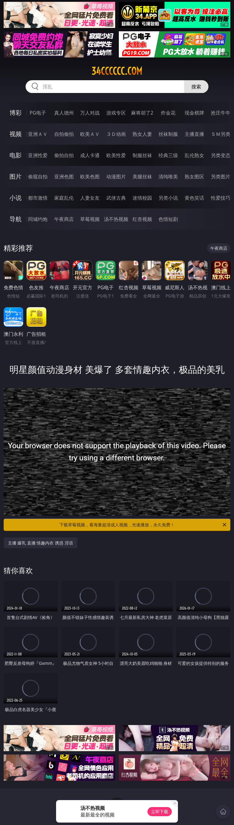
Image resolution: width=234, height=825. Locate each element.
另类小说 (168, 197)
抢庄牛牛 (220, 112)
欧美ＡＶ (90, 134)
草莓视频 (90, 219)
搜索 (196, 86)
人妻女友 (90, 197)
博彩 (15, 112)
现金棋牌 (194, 112)
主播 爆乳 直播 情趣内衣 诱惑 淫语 (40, 543)
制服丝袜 (142, 155)
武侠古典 (116, 197)
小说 (15, 198)
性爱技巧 (220, 197)
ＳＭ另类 (220, 134)
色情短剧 (168, 219)
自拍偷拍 (64, 134)
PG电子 (38, 112)
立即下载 (159, 811)
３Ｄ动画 (116, 134)
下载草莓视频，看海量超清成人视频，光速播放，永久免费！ (143, 524)
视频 (15, 134)
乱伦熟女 (194, 155)
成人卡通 (90, 155)
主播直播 (194, 134)
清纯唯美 (168, 176)
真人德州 (64, 112)
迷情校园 (142, 197)
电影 (15, 155)
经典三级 (168, 155)
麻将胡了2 (142, 112)
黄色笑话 (194, 197)
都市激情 (38, 197)
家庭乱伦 (64, 197)
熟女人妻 (142, 134)
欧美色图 (90, 176)
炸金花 (168, 112)
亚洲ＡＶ (38, 134)
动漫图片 (116, 176)
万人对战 (90, 112)
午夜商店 (64, 219)
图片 (15, 176)
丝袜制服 (168, 134)
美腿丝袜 (142, 176)
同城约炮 (38, 219)
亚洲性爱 (38, 155)
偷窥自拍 (38, 176)
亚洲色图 (64, 176)
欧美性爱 (116, 155)
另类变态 (220, 155)
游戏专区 (116, 112)
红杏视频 (142, 219)
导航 (15, 219)
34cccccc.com (116, 71)
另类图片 (220, 176)
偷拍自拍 (64, 155)
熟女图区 (194, 176)
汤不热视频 (116, 219)
